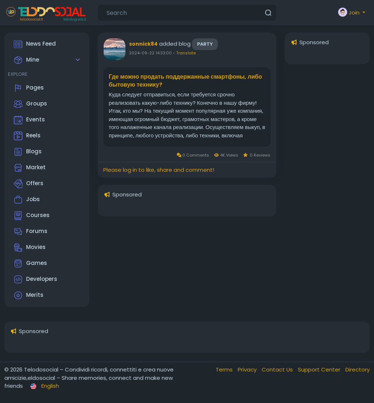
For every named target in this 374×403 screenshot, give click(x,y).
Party (205, 44)
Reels (27, 136)
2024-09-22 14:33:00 (150, 53)
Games (30, 263)
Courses (32, 215)
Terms (225, 369)
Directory (357, 369)
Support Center (320, 369)
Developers (35, 279)
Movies (30, 247)
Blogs (28, 152)
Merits (28, 295)
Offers (28, 183)
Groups (30, 104)
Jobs (27, 199)
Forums (30, 231)
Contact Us (278, 369)
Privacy (248, 369)
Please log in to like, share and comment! (158, 170)
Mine (26, 60)
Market (30, 167)
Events (29, 120)
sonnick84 (143, 43)
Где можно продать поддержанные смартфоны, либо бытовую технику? (185, 81)
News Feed (35, 44)
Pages (29, 88)
